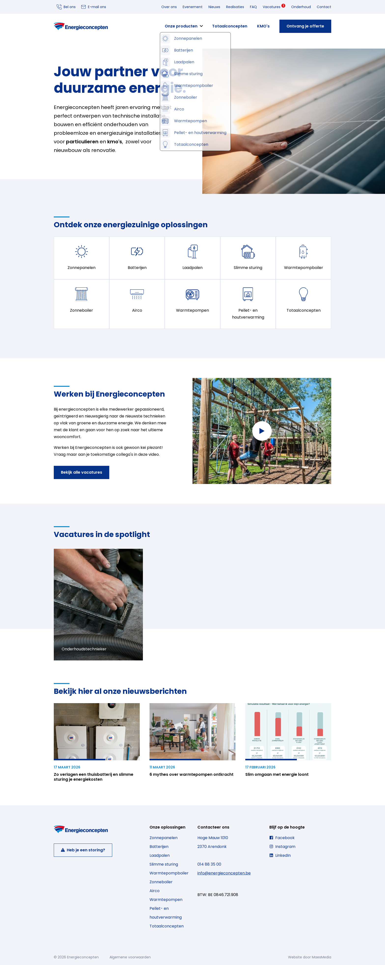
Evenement (193, 6)
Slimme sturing (164, 864)
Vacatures (274, 6)
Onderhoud (301, 6)
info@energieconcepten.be (224, 873)
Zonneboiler (161, 882)
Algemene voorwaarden (130, 957)
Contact (324, 6)
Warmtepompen (166, 899)
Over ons (169, 6)
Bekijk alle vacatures (81, 472)
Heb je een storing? (83, 850)
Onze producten (181, 26)
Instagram (282, 846)
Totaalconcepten (229, 26)
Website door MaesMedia (309, 957)
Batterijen (159, 846)
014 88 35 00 (209, 864)
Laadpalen (160, 855)
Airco (155, 891)
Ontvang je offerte (305, 26)
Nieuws (214, 6)
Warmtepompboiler (169, 873)
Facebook (282, 838)
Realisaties (235, 6)
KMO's (263, 26)
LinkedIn (280, 855)
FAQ (253, 6)
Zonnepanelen (164, 838)
